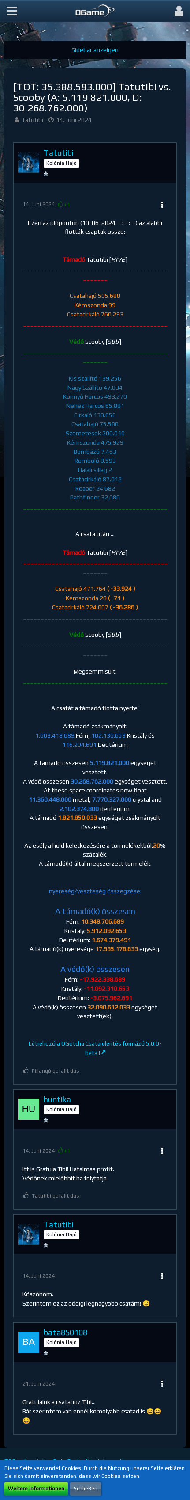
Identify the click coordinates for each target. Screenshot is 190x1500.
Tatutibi (32, 119)
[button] (11, 11)
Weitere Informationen (36, 1488)
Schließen (85, 1488)
